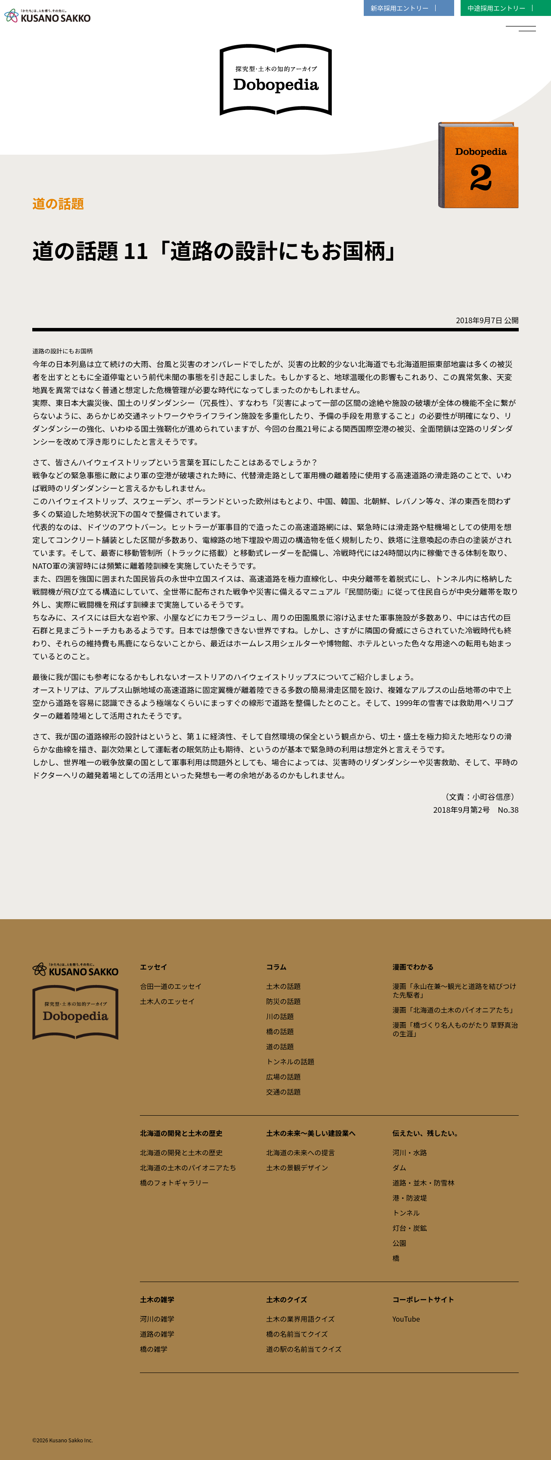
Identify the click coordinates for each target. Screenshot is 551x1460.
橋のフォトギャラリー (174, 1182)
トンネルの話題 (290, 1061)
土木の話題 (283, 986)
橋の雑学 (153, 1349)
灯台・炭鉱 (410, 1227)
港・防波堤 (410, 1197)
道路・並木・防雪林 (424, 1182)
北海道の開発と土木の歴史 (181, 1152)
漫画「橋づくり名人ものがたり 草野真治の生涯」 (455, 1029)
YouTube (406, 1318)
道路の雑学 (157, 1333)
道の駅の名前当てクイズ (304, 1349)
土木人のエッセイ (167, 1001)
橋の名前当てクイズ (297, 1333)
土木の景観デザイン (297, 1167)
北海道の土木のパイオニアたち (188, 1167)
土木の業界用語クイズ (300, 1318)
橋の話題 (280, 1031)
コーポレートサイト (424, 1299)
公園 (399, 1243)
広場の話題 (283, 1076)
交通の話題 (283, 1091)
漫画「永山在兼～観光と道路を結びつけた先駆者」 (455, 990)
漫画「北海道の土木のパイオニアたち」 (455, 1009)
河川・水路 (410, 1152)
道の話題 (280, 1046)
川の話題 (280, 1016)
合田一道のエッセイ (171, 986)
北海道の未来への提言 (300, 1152)
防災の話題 (283, 1001)
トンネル (406, 1212)
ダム (399, 1167)
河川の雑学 (157, 1318)
